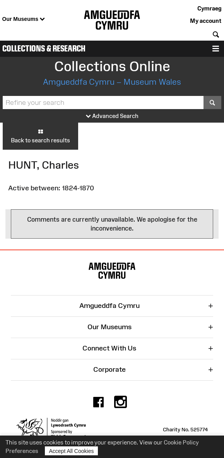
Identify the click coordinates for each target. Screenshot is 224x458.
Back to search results (40, 136)
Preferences (21, 451)
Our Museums (23, 19)
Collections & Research (43, 48)
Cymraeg (209, 8)
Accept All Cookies (71, 451)
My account (205, 20)
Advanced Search (112, 116)
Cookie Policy (181, 442)
